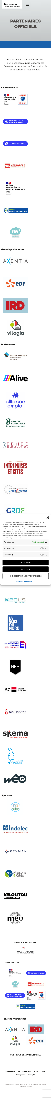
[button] (47, 517)
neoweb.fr (29, 1086)
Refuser (25, 569)
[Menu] (27, 4)
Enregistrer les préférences (26, 576)
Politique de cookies (24, 581)
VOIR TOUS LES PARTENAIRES (25, 1055)
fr (46, 4)
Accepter (25, 562)
